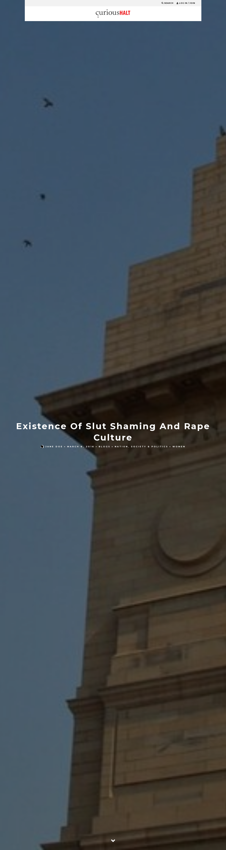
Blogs (104, 446)
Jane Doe (52, 446)
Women (179, 446)
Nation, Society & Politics (141, 446)
